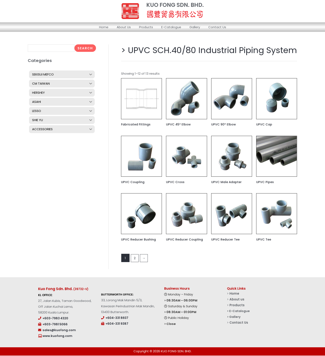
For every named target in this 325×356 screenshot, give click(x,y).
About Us (127, 27)
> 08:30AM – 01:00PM (180, 312)
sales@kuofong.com (59, 330)
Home (109, 27)
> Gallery (234, 317)
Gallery (191, 27)
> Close (170, 324)
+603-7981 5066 (55, 324)
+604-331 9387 (117, 324)
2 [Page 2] (135, 258)
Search (85, 48)
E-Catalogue (170, 27)
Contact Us (212, 27)
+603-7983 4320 (55, 319)
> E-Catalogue (239, 311)
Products (147, 27)
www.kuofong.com (57, 336)
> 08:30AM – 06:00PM (180, 301)
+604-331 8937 (117, 318)
